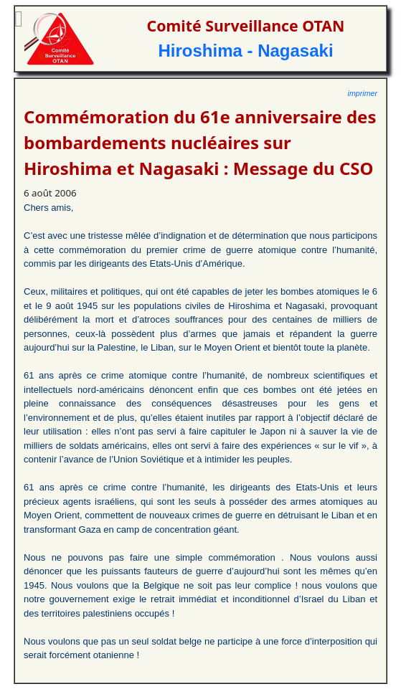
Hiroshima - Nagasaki (245, 50)
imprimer (362, 93)
